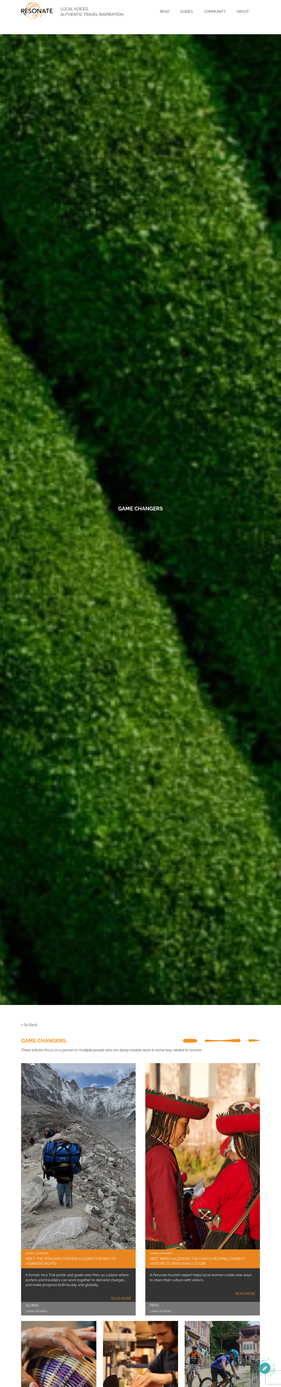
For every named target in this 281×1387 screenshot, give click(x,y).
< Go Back (29, 1025)
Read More (121, 1298)
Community (215, 11)
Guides (186, 11)
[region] (224, 1354)
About (243, 11)
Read (164, 11)
